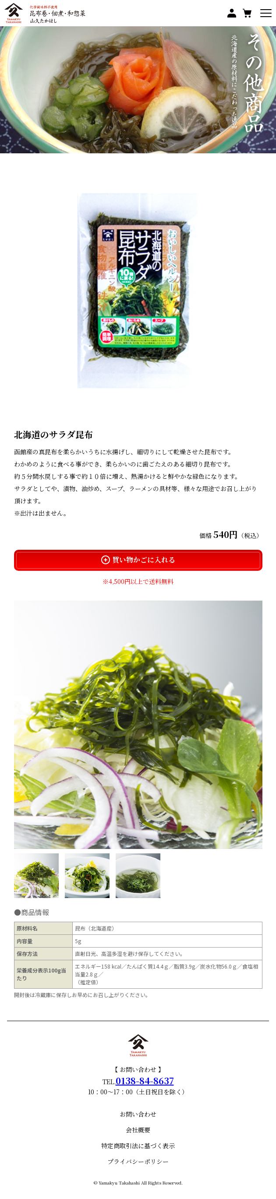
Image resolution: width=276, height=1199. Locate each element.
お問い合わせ (138, 1114)
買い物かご (247, 13)
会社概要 (138, 1129)
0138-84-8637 (145, 1080)
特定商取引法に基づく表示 (138, 1145)
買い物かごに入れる (138, 560)
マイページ (231, 13)
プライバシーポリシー (138, 1161)
